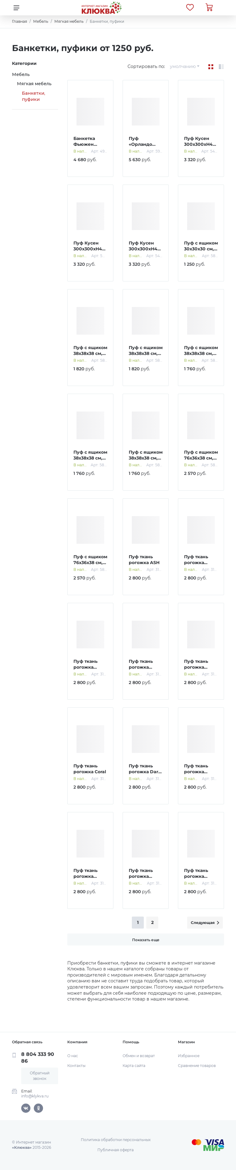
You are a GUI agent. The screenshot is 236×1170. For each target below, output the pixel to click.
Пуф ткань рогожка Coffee (141, 667)
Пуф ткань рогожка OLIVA (196, 876)
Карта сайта (134, 1065)
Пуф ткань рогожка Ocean (141, 876)
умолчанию (183, 66)
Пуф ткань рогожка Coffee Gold (197, 667)
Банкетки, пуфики (33, 96)
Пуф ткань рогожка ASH (144, 560)
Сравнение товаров (197, 1065)
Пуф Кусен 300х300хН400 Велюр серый (146, 249)
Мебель (21, 74)
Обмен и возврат (139, 1055)
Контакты (76, 1065)
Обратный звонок (39, 1076)
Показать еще (145, 939)
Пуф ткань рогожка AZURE (196, 562)
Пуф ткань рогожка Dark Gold (145, 772)
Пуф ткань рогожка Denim (196, 772)
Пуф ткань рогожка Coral (89, 769)
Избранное (188, 1055)
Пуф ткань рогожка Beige (85, 667)
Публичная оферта (115, 1150)
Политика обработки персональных (116, 1139)
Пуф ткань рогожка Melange (85, 876)
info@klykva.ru (35, 1096)
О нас (72, 1055)
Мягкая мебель (34, 83)
